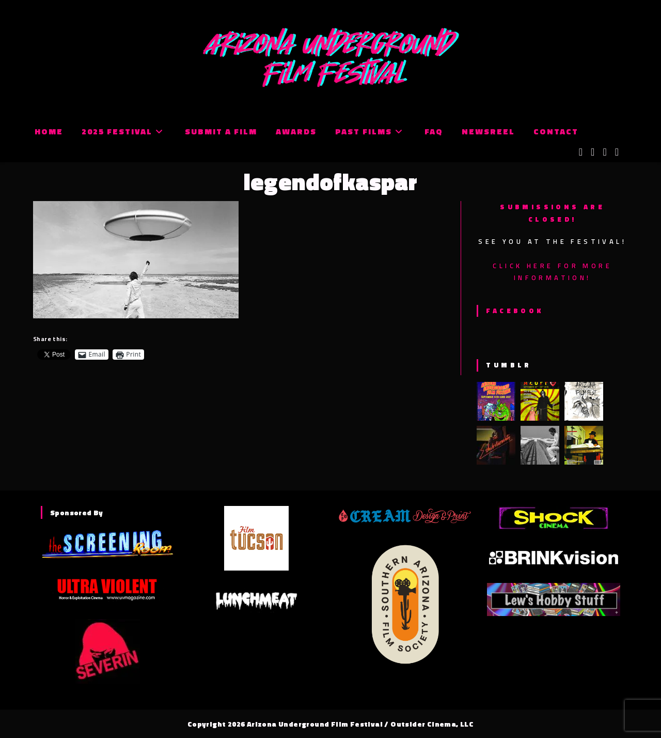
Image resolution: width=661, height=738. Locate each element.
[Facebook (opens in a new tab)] (593, 152)
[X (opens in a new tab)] (581, 152)
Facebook (514, 310)
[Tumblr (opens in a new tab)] (617, 152)
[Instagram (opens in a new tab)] (604, 152)
